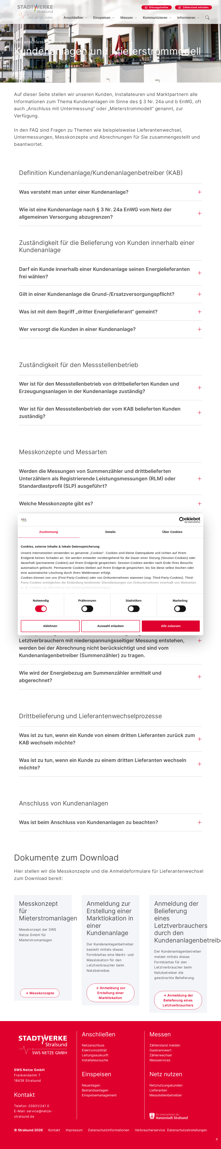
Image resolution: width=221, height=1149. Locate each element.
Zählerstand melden (164, 1045)
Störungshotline (158, 7)
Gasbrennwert (160, 1050)
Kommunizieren (155, 17)
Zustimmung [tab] (48, 532)
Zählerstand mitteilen (195, 7)
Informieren (186, 17)
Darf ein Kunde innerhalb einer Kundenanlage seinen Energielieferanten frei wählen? (104, 273)
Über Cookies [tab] (172, 532)
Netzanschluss (93, 1045)
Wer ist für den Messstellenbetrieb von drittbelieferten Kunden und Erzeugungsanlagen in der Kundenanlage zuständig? (99, 387)
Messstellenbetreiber (165, 1095)
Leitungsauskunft (95, 1055)
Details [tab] (110, 532)
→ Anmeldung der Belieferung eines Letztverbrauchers (178, 1000)
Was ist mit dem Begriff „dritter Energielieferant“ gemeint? (88, 312)
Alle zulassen (171, 626)
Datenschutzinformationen (108, 1130)
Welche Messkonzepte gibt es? (56, 504)
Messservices (159, 1060)
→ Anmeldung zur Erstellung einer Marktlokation (111, 993)
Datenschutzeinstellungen (187, 1130)
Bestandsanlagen (95, 1090)
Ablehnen (50, 626)
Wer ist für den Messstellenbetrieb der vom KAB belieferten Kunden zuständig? (100, 412)
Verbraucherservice (150, 1130)
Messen (126, 17)
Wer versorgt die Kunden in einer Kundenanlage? (77, 329)
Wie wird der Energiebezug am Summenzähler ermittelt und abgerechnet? (90, 676)
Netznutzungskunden (165, 1085)
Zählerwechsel (160, 1055)
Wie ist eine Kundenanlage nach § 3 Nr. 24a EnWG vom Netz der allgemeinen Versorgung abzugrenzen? (95, 213)
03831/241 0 (38, 1106)
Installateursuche (95, 1060)
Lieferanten (158, 1090)
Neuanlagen (91, 1085)
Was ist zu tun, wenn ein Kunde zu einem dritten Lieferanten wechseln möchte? (102, 764)
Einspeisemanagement (99, 1095)
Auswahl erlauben (110, 626)
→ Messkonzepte (39, 993)
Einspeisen (101, 17)
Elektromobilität (94, 1050)
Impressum (74, 1130)
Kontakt (54, 1130)
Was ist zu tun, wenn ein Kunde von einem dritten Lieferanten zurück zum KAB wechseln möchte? (107, 739)
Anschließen (73, 17)
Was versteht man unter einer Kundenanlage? (73, 192)
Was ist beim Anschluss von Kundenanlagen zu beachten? (88, 822)
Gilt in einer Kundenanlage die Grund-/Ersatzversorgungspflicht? (96, 294)
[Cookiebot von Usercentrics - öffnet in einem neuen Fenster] (182, 520)
